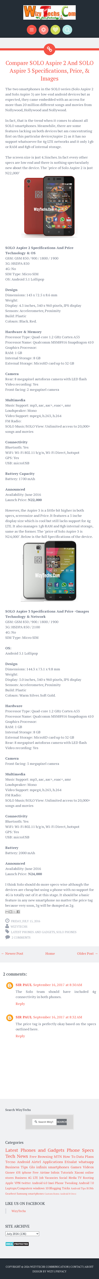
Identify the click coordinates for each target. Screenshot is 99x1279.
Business (21, 1178)
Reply (20, 1003)
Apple (9, 1183)
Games (76, 1167)
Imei (51, 1183)
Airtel (36, 1161)
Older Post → (87, 953)
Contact (76, 1266)
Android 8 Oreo (68, 1193)
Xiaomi (79, 1172)
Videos (88, 1167)
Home (50, 953)
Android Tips (78, 1188)
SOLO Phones (66, 932)
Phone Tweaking (66, 1183)
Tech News (16, 1156)
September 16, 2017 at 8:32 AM (57, 1017)
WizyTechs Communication (49, 1266)
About (89, 1266)
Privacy (61, 1271)
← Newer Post (12, 953)
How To (69, 1156)
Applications (53, 1161)
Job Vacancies (48, 1178)
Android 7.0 (86, 1183)
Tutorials (67, 1172)
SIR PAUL (24, 984)
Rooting (88, 1178)
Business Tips (16, 1167)
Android (23, 1161)
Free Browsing (41, 1156)
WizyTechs (19, 926)
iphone (26, 1172)
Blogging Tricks (59, 1188)
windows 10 (41, 1188)
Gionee (10, 1172)
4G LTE (33, 1178)
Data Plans (85, 1156)
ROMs (90, 1188)
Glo (32, 1167)
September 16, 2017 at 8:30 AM (57, 984)
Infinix (55, 1172)
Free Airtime (41, 1172)
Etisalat (71, 1161)
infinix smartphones (52, 1167)
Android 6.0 (39, 1183)
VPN (17, 1183)
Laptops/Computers (18, 1188)
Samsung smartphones (30, 1193)
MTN (58, 1156)
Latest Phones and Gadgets (33, 932)
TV (80, 1178)
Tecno (10, 1161)
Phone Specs (80, 1150)
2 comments (21, 937)
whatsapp (86, 1161)
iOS (18, 1172)
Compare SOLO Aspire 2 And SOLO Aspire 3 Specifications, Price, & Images (49, 70)
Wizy (50, 1271)
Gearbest (10, 1193)
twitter (26, 1183)
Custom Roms (51, 1193)
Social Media (68, 1178)
